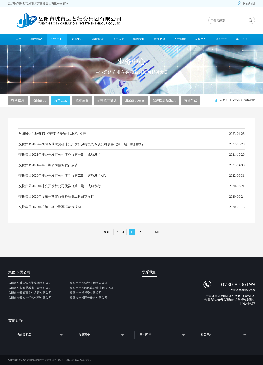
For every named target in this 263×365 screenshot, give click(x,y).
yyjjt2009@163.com (243, 289)
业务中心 (56, 39)
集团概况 (36, 39)
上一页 (120, 232)
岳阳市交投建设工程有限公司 (88, 282)
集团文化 (139, 39)
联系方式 (221, 39)
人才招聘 (180, 39)
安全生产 (200, 39)
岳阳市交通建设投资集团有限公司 (29, 282)
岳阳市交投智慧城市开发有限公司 (29, 287)
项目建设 (39, 100)
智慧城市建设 (107, 100)
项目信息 (118, 39)
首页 (18, 39)
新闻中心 (77, 39)
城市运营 (82, 100)
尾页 (157, 232)
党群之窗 (159, 39)
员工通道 (241, 39)
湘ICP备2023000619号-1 (78, 359)
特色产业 (190, 100)
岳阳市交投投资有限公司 (86, 292)
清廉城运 (98, 39)
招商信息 (17, 100)
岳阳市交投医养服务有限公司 (88, 297)
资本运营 (249, 100)
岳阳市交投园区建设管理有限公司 (91, 287)
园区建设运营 (134, 100)
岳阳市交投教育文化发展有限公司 (29, 292)
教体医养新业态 (164, 100)
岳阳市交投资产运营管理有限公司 (29, 297)
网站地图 (246, 3)
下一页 (143, 232)
